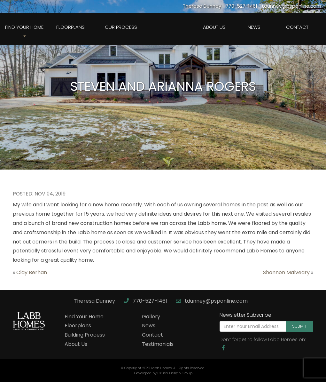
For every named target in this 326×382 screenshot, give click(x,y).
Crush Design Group (175, 373)
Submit (299, 326)
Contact (297, 27)
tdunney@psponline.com (212, 301)
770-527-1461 (146, 301)
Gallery (151, 316)
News (254, 27)
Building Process (85, 334)
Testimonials (158, 344)
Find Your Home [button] (24, 30)
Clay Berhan (31, 272)
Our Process (121, 27)
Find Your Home (84, 316)
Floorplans (70, 27)
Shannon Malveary (286, 272)
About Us (214, 27)
